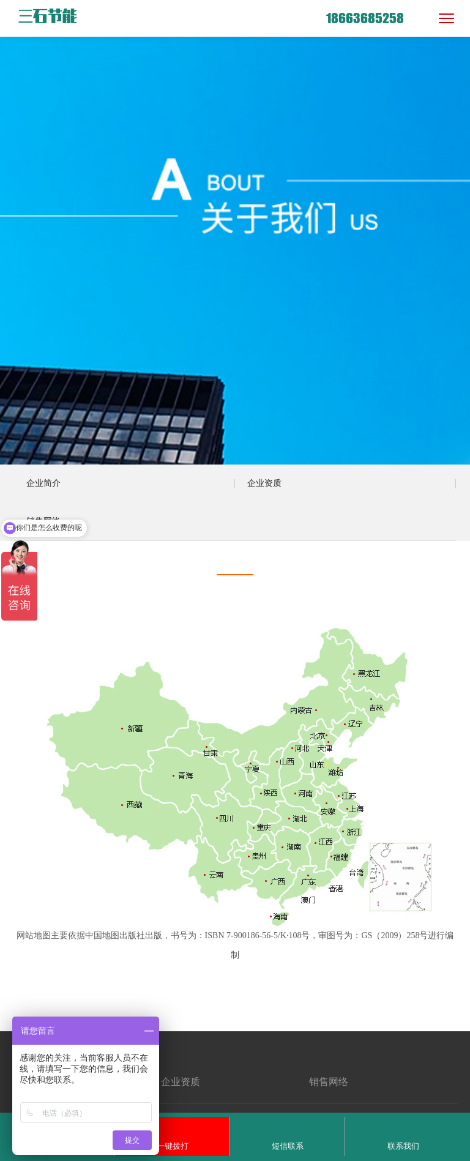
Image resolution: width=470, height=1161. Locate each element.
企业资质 (264, 483)
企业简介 (43, 483)
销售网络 (43, 521)
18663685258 (365, 17)
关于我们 (36, 1058)
